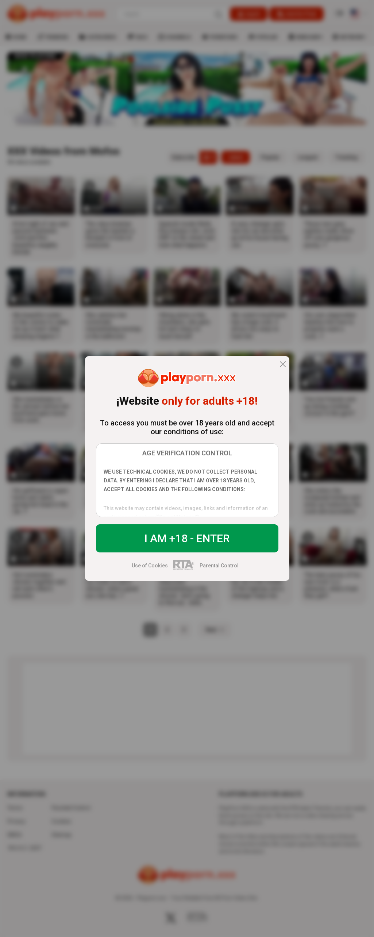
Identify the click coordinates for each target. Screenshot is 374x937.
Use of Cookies (150, 565)
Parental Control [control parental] (219, 565)
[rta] (183, 569)
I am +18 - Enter (187, 538)
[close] (283, 364)
